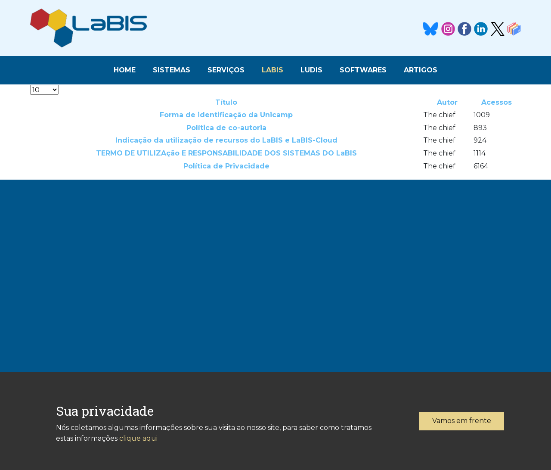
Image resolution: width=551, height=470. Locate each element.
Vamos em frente (461, 421)
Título (226, 102)
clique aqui (138, 438)
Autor (447, 102)
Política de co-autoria (226, 128)
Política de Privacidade (226, 166)
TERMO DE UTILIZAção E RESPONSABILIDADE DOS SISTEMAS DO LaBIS (226, 153)
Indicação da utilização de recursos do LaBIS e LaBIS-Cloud (226, 140)
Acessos (496, 102)
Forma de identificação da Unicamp (226, 115)
